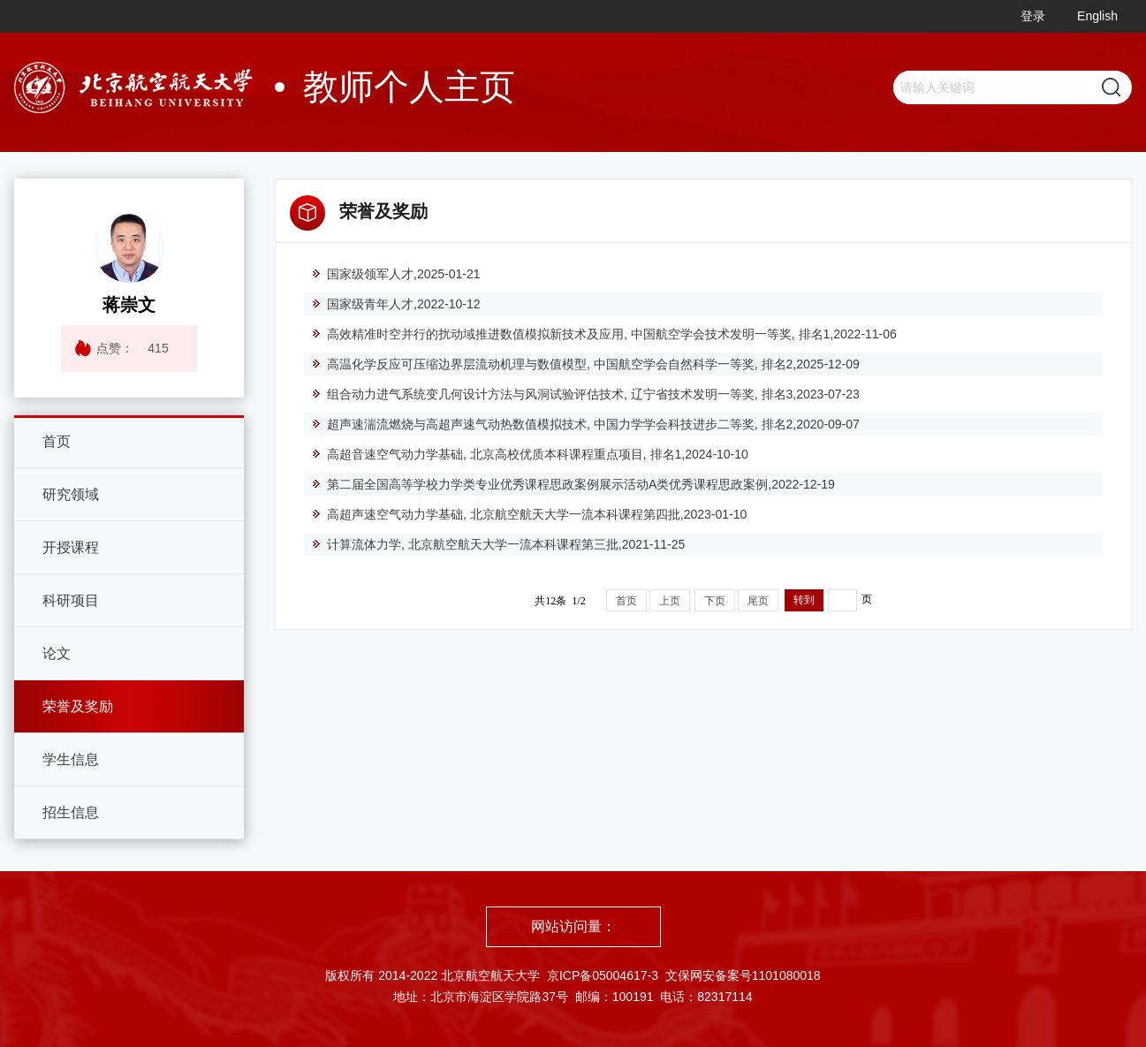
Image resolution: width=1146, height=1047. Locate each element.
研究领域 (70, 494)
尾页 (758, 601)
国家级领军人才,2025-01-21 (396, 274)
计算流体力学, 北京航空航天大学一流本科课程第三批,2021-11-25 (498, 544)
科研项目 (70, 600)
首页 (56, 441)
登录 (1033, 16)
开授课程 (70, 547)
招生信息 (70, 812)
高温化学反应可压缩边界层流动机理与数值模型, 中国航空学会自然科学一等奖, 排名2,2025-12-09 (585, 364)
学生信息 (70, 759)
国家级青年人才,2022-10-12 (396, 304)
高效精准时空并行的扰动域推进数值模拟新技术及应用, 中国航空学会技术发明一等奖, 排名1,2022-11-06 (604, 334)
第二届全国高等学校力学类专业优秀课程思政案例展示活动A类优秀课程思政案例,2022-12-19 (573, 484)
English (1097, 16)
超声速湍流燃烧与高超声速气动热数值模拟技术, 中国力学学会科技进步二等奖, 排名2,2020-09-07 (585, 424)
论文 (56, 653)
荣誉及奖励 (77, 706)
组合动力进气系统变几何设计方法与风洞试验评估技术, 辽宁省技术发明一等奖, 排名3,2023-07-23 (585, 394)
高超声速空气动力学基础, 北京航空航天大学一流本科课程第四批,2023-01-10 (529, 514)
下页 (714, 601)
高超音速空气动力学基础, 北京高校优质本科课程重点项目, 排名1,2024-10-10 (529, 454)
